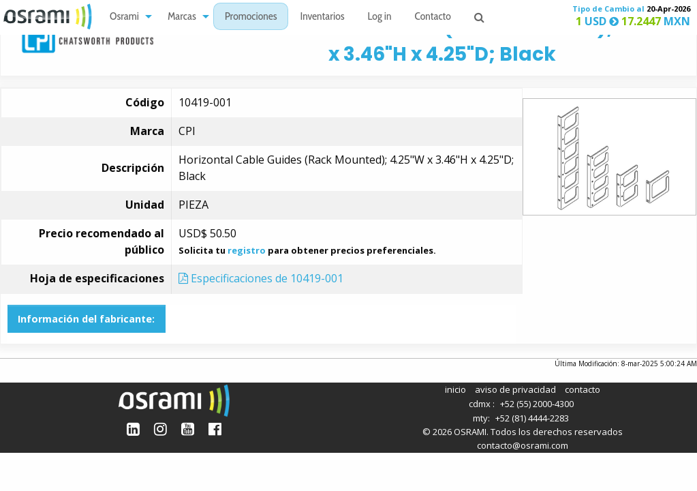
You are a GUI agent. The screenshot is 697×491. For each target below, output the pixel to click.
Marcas (182, 17)
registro (247, 250)
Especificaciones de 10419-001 (261, 278)
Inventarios (322, 17)
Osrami (124, 17)
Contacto (433, 17)
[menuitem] (127, 16)
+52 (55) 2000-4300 (537, 404)
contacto (582, 389)
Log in (380, 17)
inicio (455, 389)
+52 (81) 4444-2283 (532, 418)
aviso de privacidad (515, 389)
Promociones (251, 17)
